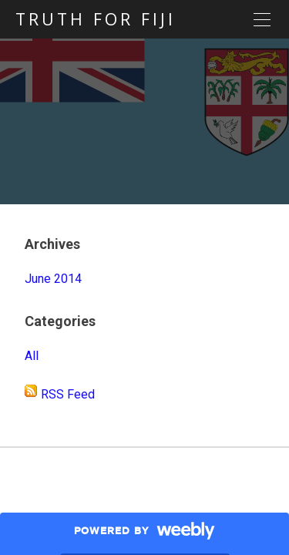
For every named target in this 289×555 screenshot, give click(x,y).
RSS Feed (68, 394)
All (32, 355)
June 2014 (53, 278)
